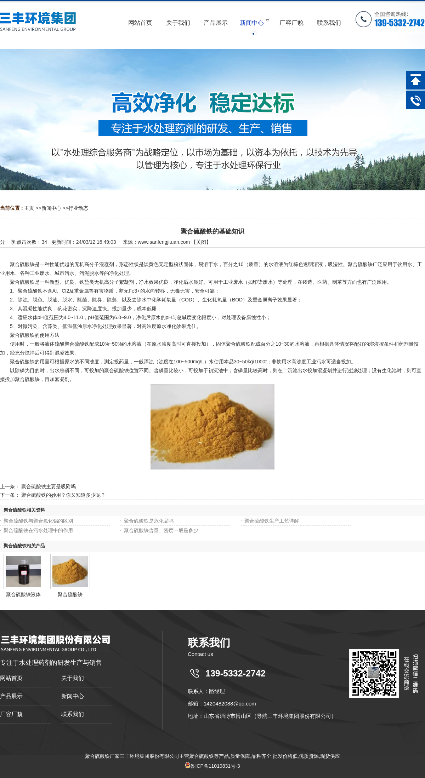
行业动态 (78, 208)
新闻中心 (51, 208)
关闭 (201, 242)
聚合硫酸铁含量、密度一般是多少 (161, 530)
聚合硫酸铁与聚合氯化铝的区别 (38, 521)
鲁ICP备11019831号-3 (212, 766)
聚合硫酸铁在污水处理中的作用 (38, 530)
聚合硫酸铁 (70, 594)
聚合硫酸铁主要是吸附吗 (48, 486)
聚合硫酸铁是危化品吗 (149, 521)
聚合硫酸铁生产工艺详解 (271, 521)
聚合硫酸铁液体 (23, 594)
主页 (29, 208)
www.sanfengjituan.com (164, 242)
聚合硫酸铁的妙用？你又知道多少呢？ (63, 495)
